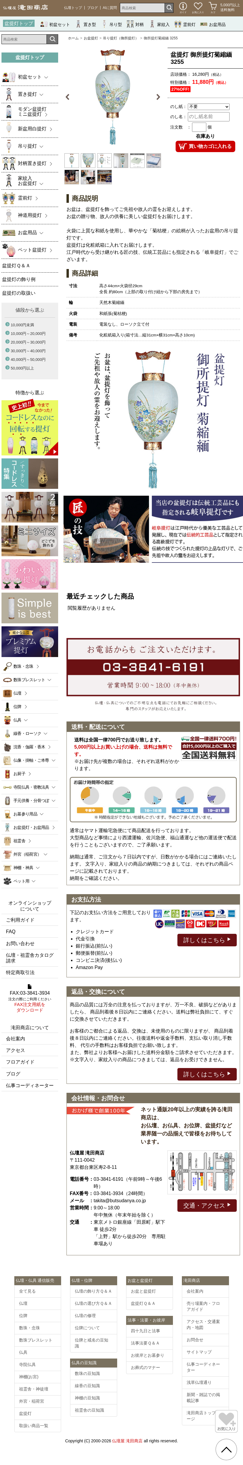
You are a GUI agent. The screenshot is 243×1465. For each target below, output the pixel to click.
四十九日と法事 (145, 1330)
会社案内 (15, 1038)
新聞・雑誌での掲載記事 (203, 1397)
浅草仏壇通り (199, 1382)
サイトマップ (199, 1352)
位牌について (87, 1327)
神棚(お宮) (28, 1376)
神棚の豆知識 (87, 1398)
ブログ (92, 8)
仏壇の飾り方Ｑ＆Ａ (93, 1291)
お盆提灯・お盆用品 (31, 827)
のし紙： (178, 106)
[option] (113, 97)
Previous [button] (68, 97)
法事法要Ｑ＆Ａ (145, 1343)
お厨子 (19, 773)
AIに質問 (110, 8)
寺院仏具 (27, 1364)
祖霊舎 (19, 840)
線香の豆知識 (87, 1385)
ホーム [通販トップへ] (73, 38)
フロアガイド (20, 1061)
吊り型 (111, 24)
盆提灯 (25, 1413)
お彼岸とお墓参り (147, 1355)
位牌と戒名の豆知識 (91, 1343)
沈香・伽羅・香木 (29, 746)
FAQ (11, 931)
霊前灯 (185, 24)
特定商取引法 (20, 972)
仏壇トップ (73, 8)
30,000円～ (28, 351)
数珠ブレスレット (35, 1340)
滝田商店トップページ (203, 1415)
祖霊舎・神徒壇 (33, 1389)
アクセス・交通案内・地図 (203, 1324)
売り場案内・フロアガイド (203, 1306)
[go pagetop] (226, 1449)
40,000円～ (28, 359)
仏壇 (17, 693)
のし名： (178, 116)
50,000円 (22, 368)
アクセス (15, 1050)
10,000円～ (28, 333)
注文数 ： (180, 127)
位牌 (17, 706)
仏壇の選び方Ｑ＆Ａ (93, 1303)
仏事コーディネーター (30, 1085)
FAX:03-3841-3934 (29, 999)
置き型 (85, 24)
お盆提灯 (91, 38)
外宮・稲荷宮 (31, 1401)
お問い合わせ (20, 943)
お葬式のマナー (145, 1367)
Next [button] (157, 97)
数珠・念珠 (23, 666)
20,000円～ (28, 342)
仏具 (23, 1352)
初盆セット (55, 24)
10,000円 (22, 325)
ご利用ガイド (20, 919)
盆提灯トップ (18, 23)
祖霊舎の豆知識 (89, 1410)
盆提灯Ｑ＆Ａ (143, 1303)
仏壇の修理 (85, 1315)
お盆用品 (213, 24)
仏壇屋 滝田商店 (127, 1440)
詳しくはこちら (207, 939)
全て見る (27, 1291)
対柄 (135, 24)
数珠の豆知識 (87, 1373)
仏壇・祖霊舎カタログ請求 (30, 958)
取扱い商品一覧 (33, 1425)
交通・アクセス (207, 1205)
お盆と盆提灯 (143, 1291)
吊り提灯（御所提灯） (121, 38)
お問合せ (195, 1339)
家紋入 (159, 24)
